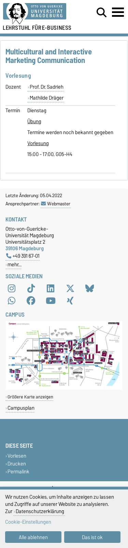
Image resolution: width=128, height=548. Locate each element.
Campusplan (21, 408)
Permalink (18, 471)
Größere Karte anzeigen (30, 396)
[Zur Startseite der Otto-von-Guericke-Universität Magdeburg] (39, 14)
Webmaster (55, 204)
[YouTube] (50, 301)
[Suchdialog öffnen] (101, 12)
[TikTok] (31, 288)
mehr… (15, 264)
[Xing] (70, 301)
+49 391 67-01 (23, 256)
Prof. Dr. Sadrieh (46, 87)
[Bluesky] (90, 288)
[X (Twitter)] (70, 288)
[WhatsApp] (11, 301)
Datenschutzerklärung (40, 511)
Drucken (17, 464)
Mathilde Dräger (46, 98)
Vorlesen (17, 456)
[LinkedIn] (50, 288)
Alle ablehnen (33, 537)
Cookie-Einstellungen (28, 522)
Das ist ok (92, 537)
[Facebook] (31, 301)
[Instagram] (11, 288)
